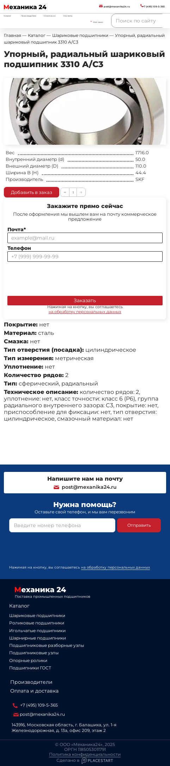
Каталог (19, 606)
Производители (28, 16)
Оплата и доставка (34, 691)
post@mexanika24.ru (85, 487)
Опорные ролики (28, 660)
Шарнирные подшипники (37, 638)
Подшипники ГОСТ (30, 667)
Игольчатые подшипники (37, 630)
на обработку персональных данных (85, 311)
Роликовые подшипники (36, 622)
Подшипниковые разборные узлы (46, 645)
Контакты (67, 16)
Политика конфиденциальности (85, 754)
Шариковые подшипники (37, 615)
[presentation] (61, 277)
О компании (50, 16)
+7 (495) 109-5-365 (35, 705)
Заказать (85, 300)
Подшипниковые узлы (34, 652)
